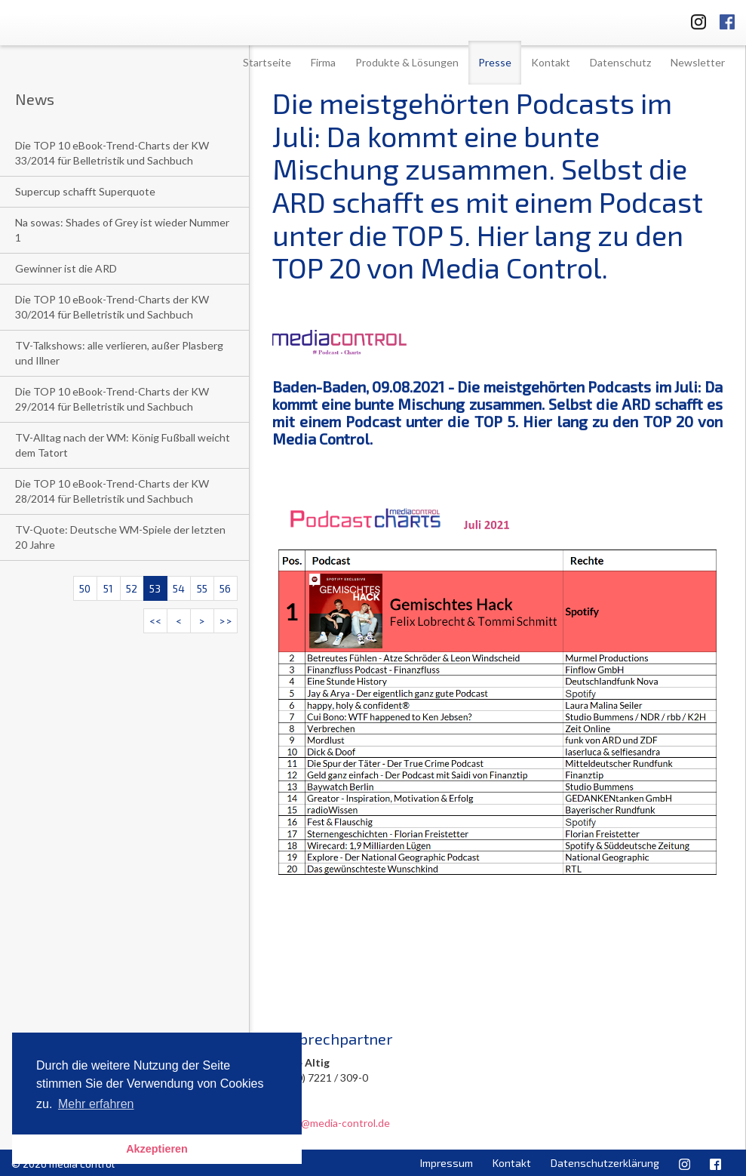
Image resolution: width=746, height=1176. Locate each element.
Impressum (446, 1162)
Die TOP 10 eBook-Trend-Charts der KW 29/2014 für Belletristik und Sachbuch (112, 399)
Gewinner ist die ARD (66, 268)
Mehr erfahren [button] (96, 1103)
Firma (323, 62)
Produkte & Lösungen (407, 62)
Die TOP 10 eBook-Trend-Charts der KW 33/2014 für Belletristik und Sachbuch (112, 153)
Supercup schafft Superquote (85, 191)
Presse (494, 62)
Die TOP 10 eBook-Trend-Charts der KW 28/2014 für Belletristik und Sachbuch (112, 491)
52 (131, 588)
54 (179, 588)
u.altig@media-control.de (331, 1122)
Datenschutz (620, 62)
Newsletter (698, 62)
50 (85, 588)
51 (108, 588)
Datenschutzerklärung (605, 1162)
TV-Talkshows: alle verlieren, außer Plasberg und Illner (119, 353)
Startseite (267, 62)
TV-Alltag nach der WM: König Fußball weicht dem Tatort (122, 445)
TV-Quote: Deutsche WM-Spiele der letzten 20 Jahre (120, 537)
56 (225, 588)
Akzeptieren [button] (157, 1149)
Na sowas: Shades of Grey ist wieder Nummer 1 (122, 230)
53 (155, 588)
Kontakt (550, 62)
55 (202, 588)
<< (155, 620)
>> (225, 620)
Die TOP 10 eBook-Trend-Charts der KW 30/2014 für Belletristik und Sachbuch (112, 307)
